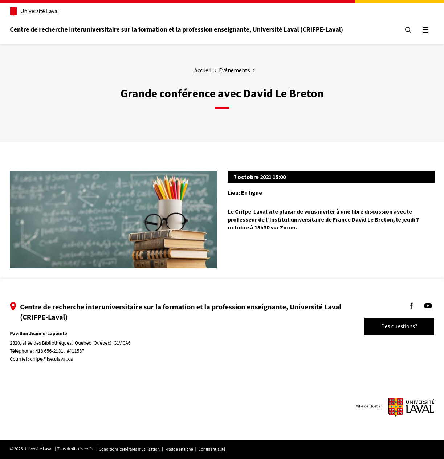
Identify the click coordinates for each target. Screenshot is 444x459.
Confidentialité (222, 449)
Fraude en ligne (190, 449)
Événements (234, 70)
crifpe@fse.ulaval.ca (62, 359)
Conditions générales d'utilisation (139, 449)
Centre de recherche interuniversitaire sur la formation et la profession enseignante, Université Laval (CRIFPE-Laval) (187, 29)
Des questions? (389, 326)
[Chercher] (397, 29)
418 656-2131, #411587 (70, 351)
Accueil (203, 70)
